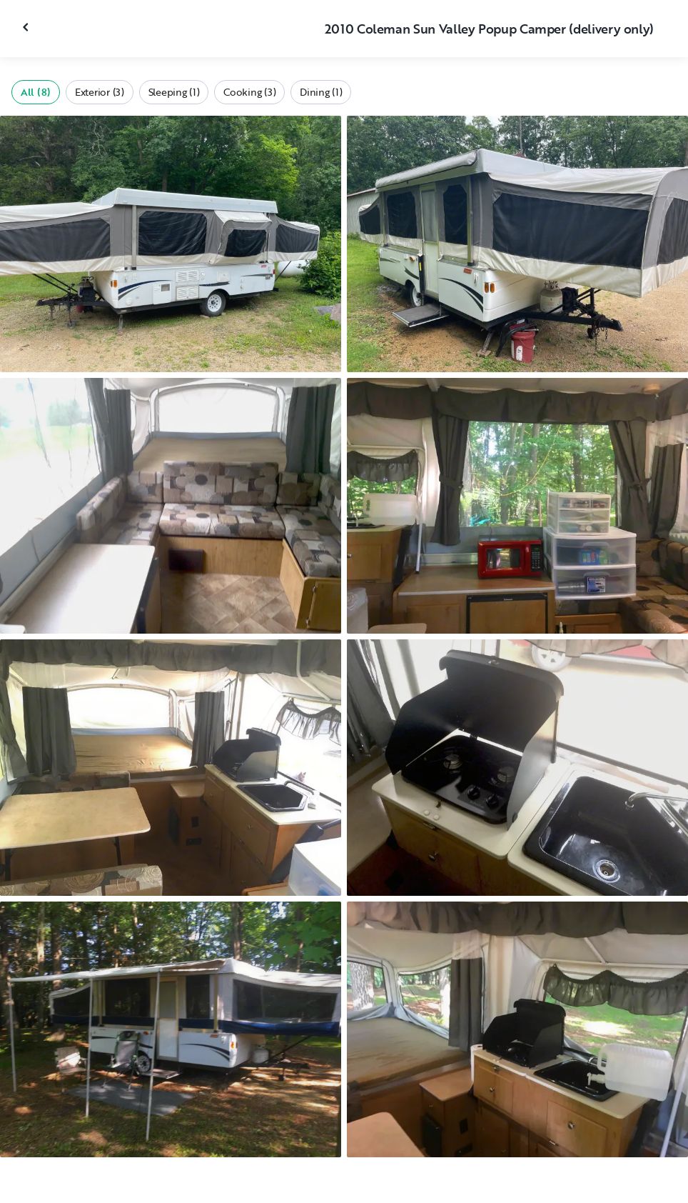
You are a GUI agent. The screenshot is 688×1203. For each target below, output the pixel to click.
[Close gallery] (27, 27)
